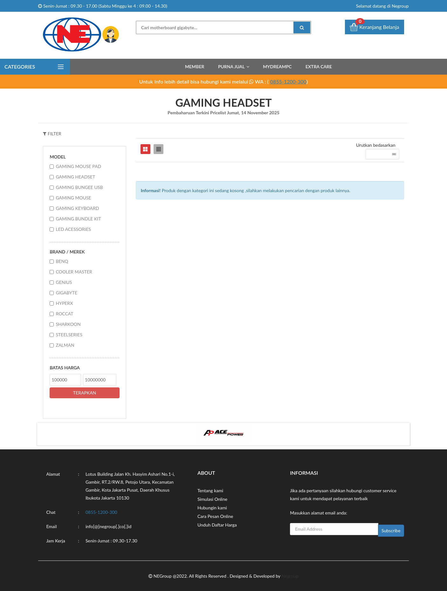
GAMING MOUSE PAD (78, 166)
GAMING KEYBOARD (77, 208)
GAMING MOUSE (73, 197)
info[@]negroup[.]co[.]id (108, 526)
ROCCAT (64, 313)
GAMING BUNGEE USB (79, 187)
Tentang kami (210, 490)
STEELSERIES (69, 334)
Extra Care (319, 66)
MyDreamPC (277, 66)
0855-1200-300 (288, 81)
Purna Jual (231, 66)
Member (194, 66)
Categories (19, 67)
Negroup (290, 576)
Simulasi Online (212, 499)
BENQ (62, 261)
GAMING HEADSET (75, 176)
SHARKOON (68, 324)
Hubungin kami (212, 507)
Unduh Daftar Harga (217, 524)
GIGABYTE (66, 292)
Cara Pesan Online (215, 516)
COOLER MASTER (74, 271)
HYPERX (64, 303)
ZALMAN (65, 345)
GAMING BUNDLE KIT (78, 218)
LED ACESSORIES (73, 229)
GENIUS (64, 282)
